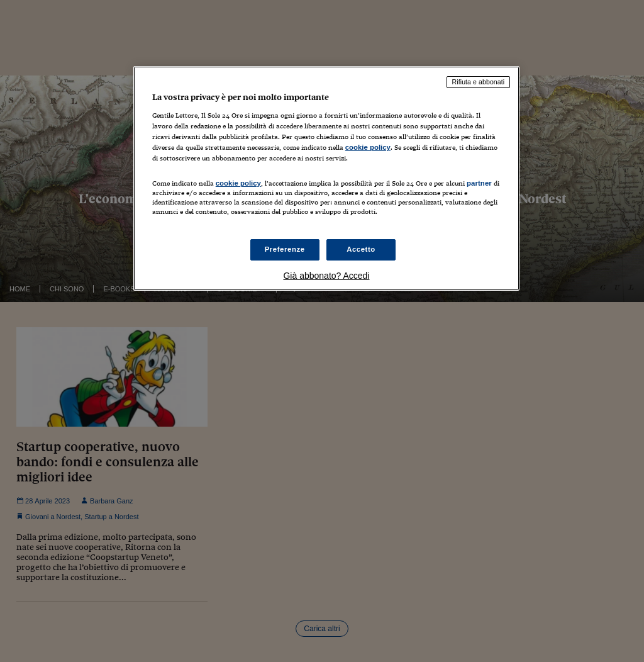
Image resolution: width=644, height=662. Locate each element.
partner (479, 183)
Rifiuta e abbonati (478, 82)
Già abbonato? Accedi (326, 276)
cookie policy (368, 147)
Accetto (361, 249)
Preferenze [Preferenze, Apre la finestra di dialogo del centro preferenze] (285, 249)
